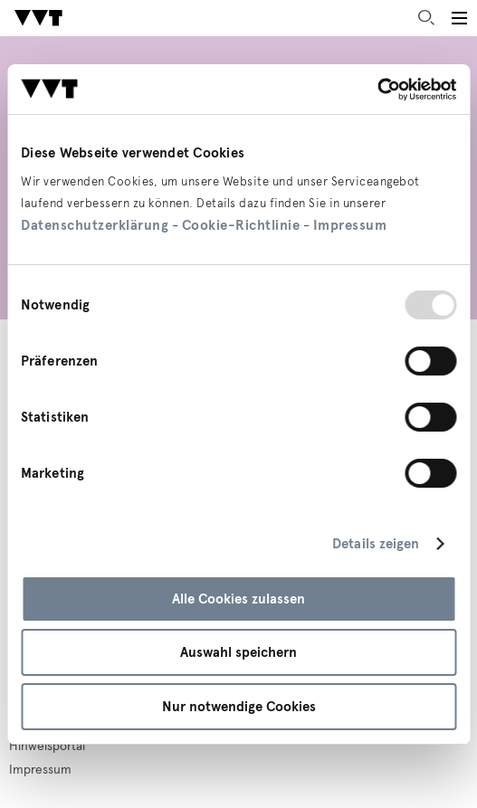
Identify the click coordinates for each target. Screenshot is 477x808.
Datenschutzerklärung (94, 225)
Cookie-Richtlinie (241, 225)
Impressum (350, 225)
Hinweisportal (47, 746)
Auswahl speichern (238, 652)
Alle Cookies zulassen (238, 599)
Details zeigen (375, 544)
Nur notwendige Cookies (239, 707)
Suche (426, 18)
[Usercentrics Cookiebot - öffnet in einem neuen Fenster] (377, 89)
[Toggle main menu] (459, 18)
